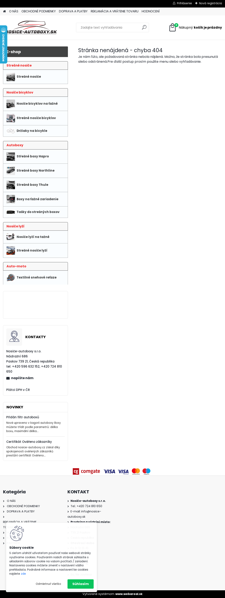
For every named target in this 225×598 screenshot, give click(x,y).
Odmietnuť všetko (48, 584)
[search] (144, 29)
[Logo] (31, 27)
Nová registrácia (210, 3)
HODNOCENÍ (151, 11)
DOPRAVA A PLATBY (73, 11)
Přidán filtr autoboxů (22, 417)
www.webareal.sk (128, 594)
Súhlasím (80, 584)
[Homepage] (4, 11)
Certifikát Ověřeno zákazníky (29, 442)
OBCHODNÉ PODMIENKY (38, 11)
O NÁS (13, 11)
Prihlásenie (184, 3)
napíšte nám (22, 378)
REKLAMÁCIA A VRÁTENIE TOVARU (114, 11)
